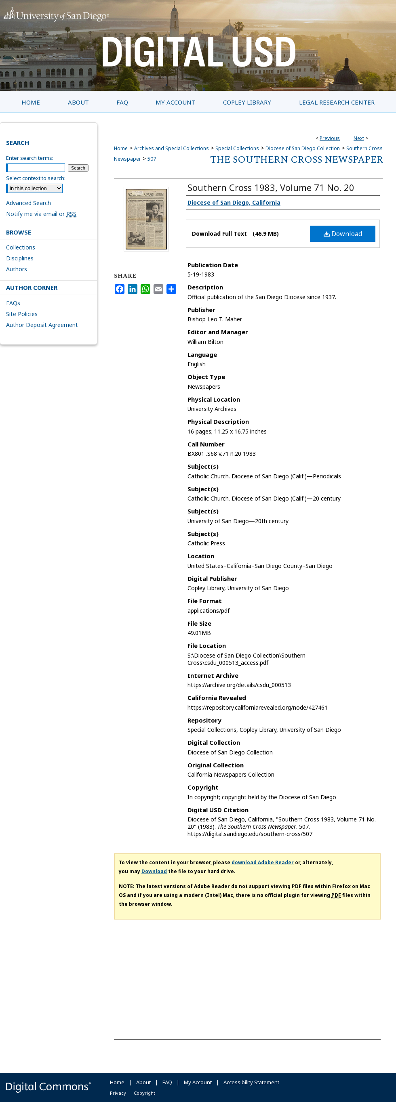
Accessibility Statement (251, 1082)
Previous (330, 138)
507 (151, 158)
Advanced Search (28, 203)
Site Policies (22, 314)
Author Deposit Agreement (42, 325)
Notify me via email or (41, 214)
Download (343, 233)
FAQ (167, 1082)
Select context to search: (35, 178)
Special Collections (237, 148)
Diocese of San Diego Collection (302, 148)
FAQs (13, 303)
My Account (198, 1082)
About (143, 1082)
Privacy (118, 1093)
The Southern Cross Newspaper (296, 160)
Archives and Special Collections (171, 148)
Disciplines (20, 258)
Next (359, 138)
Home (121, 148)
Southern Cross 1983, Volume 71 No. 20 (270, 187)
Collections (20, 247)
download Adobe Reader (263, 862)
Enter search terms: (29, 157)
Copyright (144, 1093)
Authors (16, 269)
